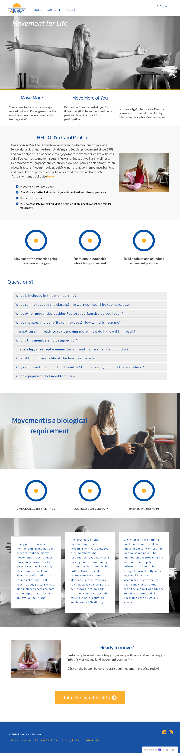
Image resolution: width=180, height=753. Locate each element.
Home (14, 740)
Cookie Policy (91, 740)
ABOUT (71, 9)
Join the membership (90, 697)
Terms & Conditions (47, 740)
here (50, 176)
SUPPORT (53, 9)
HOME (38, 9)
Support (26, 740)
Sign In (162, 6)
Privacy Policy (71, 740)
